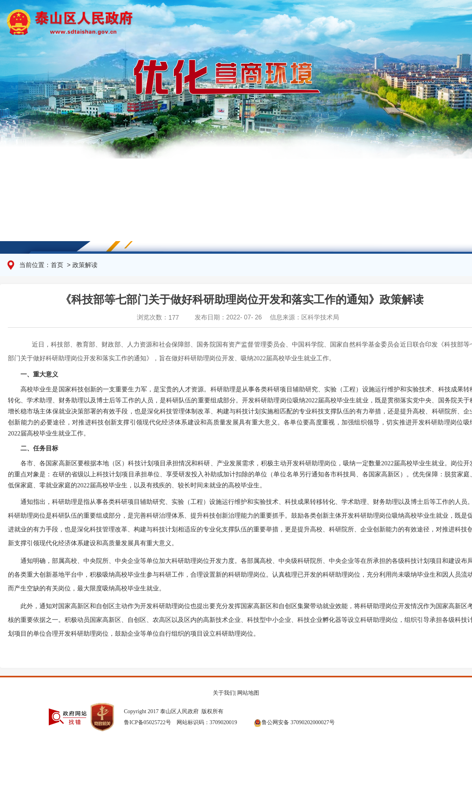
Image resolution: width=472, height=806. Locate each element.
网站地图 (248, 693)
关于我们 (224, 693)
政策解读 (85, 265)
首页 (58, 265)
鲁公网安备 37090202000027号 (294, 722)
